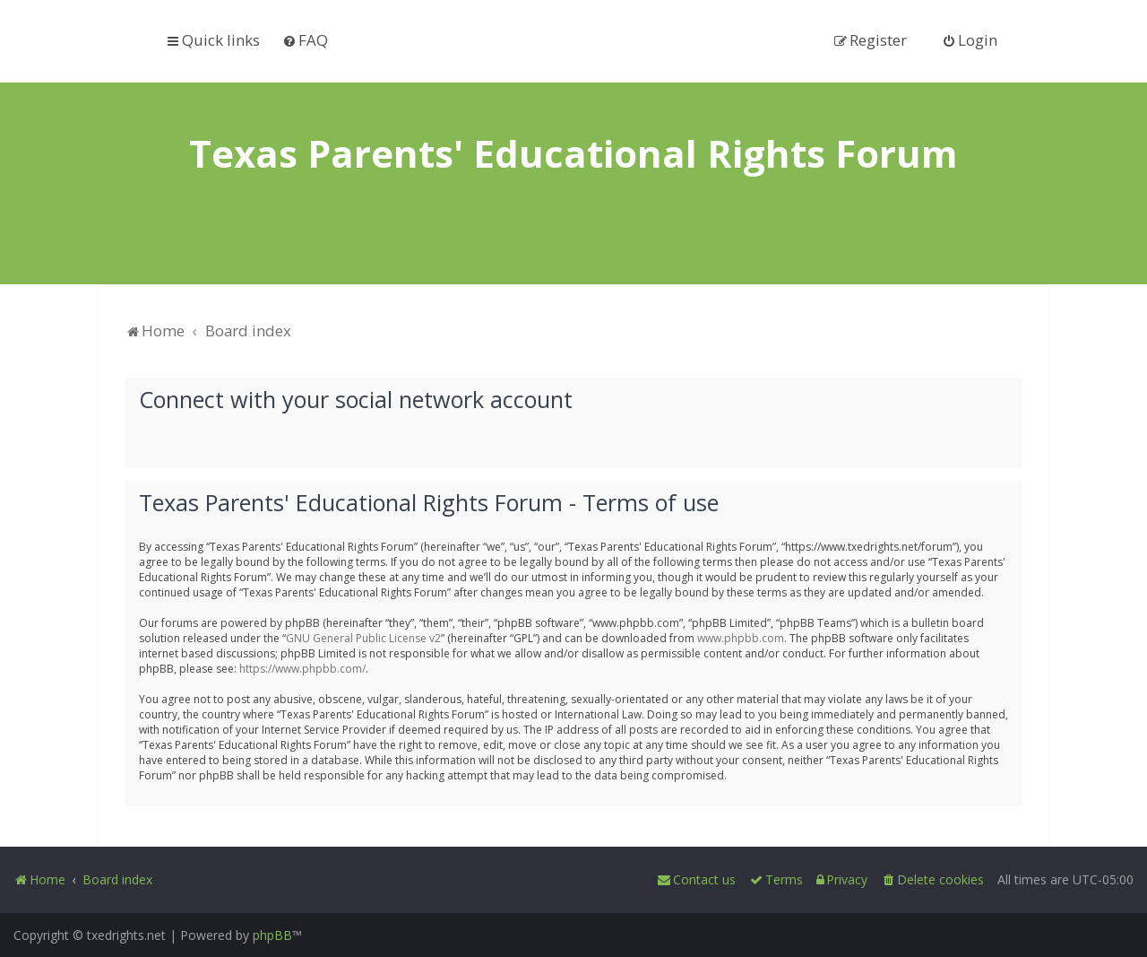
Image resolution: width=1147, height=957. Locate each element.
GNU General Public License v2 (363, 637)
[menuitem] (305, 40)
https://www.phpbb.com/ (302, 667)
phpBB (272, 935)
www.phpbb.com (740, 637)
